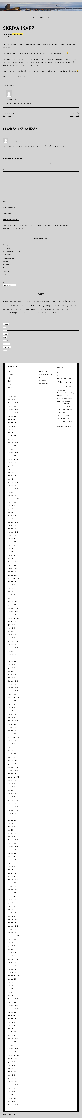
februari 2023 (13, 522)
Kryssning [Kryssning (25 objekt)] (5, 306)
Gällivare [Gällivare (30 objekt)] (38, 301)
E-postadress (9, 208)
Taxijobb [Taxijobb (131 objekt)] (69, 309)
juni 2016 (11, 787)
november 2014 (13, 850)
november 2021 (13, 572)
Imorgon (5, 261)
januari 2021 (12, 605)
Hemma (5, 334)
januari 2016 (12, 803)
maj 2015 (11, 830)
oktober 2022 (12, 535)
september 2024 (13, 459)
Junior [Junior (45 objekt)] (74, 301)
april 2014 (12, 873)
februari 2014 (13, 879)
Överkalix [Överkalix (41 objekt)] (58, 313)
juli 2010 (11, 1022)
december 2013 (13, 886)
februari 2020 (13, 641)
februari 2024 (13, 482)
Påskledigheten (8, 258)
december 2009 (13, 1045)
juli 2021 (11, 585)
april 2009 (12, 1071)
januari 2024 (12, 485)
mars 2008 (11, 1101)
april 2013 (12, 913)
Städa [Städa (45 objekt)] (57, 309)
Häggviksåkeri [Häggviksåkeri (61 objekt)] (51, 301)
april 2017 (12, 754)
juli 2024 (11, 466)
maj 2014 (11, 870)
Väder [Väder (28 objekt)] (39, 312)
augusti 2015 (12, 820)
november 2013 (13, 889)
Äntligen (6, 264)
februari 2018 (13, 721)
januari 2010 (12, 1042)
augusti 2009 (12, 1058)
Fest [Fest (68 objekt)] (24, 301)
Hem (48, 17)
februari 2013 (13, 919)
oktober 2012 (12, 932)
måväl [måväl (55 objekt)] (62, 306)
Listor (5, 340)
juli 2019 (11, 664)
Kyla (4, 274)
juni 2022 (11, 548)
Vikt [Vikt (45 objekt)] (35, 313)
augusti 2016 (12, 780)
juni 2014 (11, 866)
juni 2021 (11, 588)
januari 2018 (12, 724)
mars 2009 (11, 1075)
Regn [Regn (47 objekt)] (76, 306)
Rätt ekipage (7, 255)
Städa (28, 76)
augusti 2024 (12, 462)
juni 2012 (11, 946)
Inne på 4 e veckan (10, 268)
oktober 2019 (12, 654)
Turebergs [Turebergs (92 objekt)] (13, 313)
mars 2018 (11, 717)
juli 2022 (11, 545)
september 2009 (13, 1055)
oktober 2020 (12, 615)
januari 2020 (12, 644)
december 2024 (13, 449)
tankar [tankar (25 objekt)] (62, 309)
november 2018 (13, 691)
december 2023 (13, 489)
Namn (5, 202)
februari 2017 (13, 760)
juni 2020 (11, 628)
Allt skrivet (7, 248)
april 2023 (12, 515)
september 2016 (13, 777)
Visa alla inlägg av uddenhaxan (18, 103)
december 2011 (13, 966)
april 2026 (12, 396)
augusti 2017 (12, 740)
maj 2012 (11, 949)
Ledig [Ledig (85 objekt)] (47, 306)
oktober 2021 (12, 575)
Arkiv (5, 282)
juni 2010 (11, 1025)
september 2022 (13, 538)
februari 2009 (13, 1078)
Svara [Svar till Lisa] (21, 141)
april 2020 (12, 634)
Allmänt (14, 76)
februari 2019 (13, 681)
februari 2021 (13, 601)
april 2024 (12, 476)
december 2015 (13, 807)
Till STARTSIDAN (38, 17)
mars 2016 (11, 797)
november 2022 (13, 532)
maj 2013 (11, 909)
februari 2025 (13, 442)
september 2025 (13, 419)
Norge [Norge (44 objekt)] (72, 306)
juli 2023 (11, 505)
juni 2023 (11, 509)
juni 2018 (11, 707)
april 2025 (12, 436)
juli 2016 (11, 783)
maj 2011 (11, 989)
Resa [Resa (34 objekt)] (4, 309)
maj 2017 (11, 750)
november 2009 (13, 1048)
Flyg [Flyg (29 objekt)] (28, 301)
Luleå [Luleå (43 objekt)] (57, 306)
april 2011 (12, 992)
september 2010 (13, 1015)
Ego (4, 327)
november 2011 (13, 969)
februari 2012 (13, 959)
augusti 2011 (12, 979)
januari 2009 (12, 1081)
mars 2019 (11, 677)
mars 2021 (11, 598)
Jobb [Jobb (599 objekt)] (64, 301)
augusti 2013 (12, 899)
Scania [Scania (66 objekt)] (22, 309)
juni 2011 (11, 985)
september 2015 (13, 817)
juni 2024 (11, 469)
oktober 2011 (12, 972)
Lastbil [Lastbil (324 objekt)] (13, 305)
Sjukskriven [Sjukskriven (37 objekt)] (47, 309)
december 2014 (13, 846)
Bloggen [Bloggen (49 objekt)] (5, 301)
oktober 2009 (12, 1052)
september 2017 (13, 737)
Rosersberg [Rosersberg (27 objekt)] (16, 309)
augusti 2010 (12, 1019)
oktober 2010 (12, 1012)
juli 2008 (11, 1088)
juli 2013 (11, 903)
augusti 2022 (12, 542)
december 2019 (13, 648)
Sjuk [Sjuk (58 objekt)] (41, 309)
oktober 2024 (12, 456)
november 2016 (13, 770)
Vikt (4, 350)
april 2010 (12, 1032)
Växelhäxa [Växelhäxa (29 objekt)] (44, 312)
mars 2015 (11, 836)
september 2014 (13, 856)
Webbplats (7, 213)
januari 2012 (12, 962)
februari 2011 (13, 999)
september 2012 (13, 936)
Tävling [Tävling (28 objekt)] (24, 312)
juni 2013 (11, 906)
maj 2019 (11, 671)
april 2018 (12, 714)
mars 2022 (11, 558)
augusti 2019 (12, 661)
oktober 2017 (12, 734)
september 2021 (13, 578)
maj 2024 (11, 472)
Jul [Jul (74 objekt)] (69, 301)
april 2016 (12, 793)
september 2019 (13, 658)
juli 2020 (11, 625)
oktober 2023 (12, 495)
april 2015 (12, 833)
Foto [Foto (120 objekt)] (33, 301)
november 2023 (13, 492)
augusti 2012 (12, 939)
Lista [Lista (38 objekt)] (52, 306)
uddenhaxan (8, 37)
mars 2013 (11, 916)
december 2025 (13, 409)
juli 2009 (11, 1062)
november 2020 (13, 611)
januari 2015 (12, 843)
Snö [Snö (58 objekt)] (54, 309)
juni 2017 (11, 747)
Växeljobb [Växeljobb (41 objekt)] (51, 313)
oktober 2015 (12, 813)
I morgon (6, 245)
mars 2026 (11, 399)
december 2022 (13, 528)
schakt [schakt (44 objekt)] (28, 309)
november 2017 (13, 730)
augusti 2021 (12, 581)
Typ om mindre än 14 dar (12, 251)
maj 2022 (11, 552)
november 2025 (13, 413)
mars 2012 (11, 956)
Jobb (23, 76)
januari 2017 (12, 764)
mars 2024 (11, 479)
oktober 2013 (12, 893)
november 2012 (13, 929)
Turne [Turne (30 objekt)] (19, 312)
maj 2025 (11, 432)
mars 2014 (11, 876)
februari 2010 (13, 1038)
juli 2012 (11, 942)
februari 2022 (13, 562)
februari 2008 (13, 1105)
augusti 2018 (12, 701)
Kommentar (7, 170)
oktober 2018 (12, 694)
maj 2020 (11, 631)
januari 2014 (12, 883)
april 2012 (12, 952)
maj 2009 (11, 1068)
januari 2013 (12, 922)
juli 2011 (11, 982)
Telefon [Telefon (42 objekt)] (5, 313)
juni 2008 (11, 1091)
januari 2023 (12, 525)
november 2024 (13, 452)
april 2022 (12, 555)
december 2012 (13, 926)
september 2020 (13, 618)
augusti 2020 (12, 621)
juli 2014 (11, 863)
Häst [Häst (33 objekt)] (59, 301)
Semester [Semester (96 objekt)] (34, 309)
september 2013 (13, 896)
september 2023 (13, 499)
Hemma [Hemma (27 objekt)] (43, 301)
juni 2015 (11, 826)
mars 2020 (11, 638)
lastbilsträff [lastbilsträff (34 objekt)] (23, 306)
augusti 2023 (12, 502)
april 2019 (12, 674)
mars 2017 (11, 757)
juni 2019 (11, 668)
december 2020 (13, 608)
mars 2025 (11, 439)
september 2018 (13, 697)
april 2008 (12, 1098)
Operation (6, 271)
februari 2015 (13, 840)
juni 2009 (11, 1065)
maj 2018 (11, 711)
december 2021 (13, 568)
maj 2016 (11, 790)
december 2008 (13, 1085)
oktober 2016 (12, 774)
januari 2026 (12, 406)
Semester (6, 344)
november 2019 (13, 651)
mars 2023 (11, 519)
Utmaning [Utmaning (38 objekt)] (29, 312)
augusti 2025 (12, 423)
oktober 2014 (12, 853)
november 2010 (13, 1009)
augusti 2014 (12, 860)
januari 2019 (12, 684)
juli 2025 (11, 426)
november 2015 (13, 810)
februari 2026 (13, 403)
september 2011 (13, 975)
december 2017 (13, 727)
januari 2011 (12, 1002)
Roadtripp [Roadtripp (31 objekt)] (9, 309)
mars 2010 (11, 1035)
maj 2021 (11, 591)
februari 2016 (13, 800)
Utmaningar (7, 347)
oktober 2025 (12, 416)
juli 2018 (11, 704)
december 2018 (13, 687)
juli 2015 (11, 823)
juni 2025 (11, 429)
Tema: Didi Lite (9, 1114)
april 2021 (12, 595)
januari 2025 (12, 446)
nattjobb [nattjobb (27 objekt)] (67, 306)
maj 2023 (11, 512)
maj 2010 (11, 1028)
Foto (4, 330)
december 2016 (13, 767)
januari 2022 (12, 565)
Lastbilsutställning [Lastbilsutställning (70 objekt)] (36, 306)
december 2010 (13, 1005)
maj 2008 (11, 1095)
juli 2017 (11, 744)
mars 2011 (11, 995)
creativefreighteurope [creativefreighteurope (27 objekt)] (16, 301)
